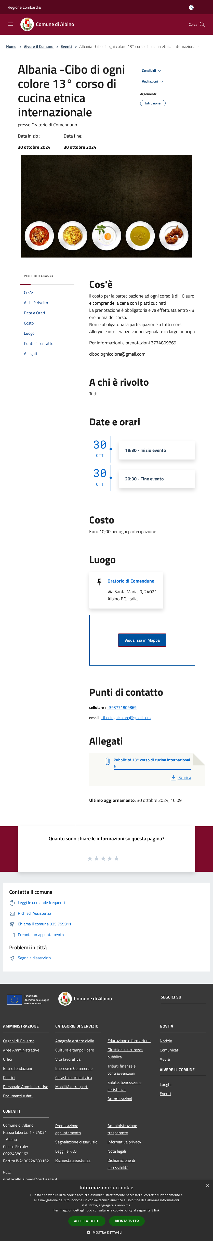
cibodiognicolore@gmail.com (126, 717)
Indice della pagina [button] (38, 276)
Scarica (180, 777)
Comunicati (169, 1050)
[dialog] (106, 1210)
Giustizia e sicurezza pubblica (125, 1053)
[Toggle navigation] (10, 24)
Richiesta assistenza (72, 1160)
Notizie (166, 1041)
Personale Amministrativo (25, 1087)
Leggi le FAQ (66, 1151)
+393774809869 (122, 707)
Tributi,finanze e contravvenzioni (122, 1069)
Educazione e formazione (129, 1040)
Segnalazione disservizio (76, 1142)
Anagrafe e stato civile (74, 1041)
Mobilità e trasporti (71, 1087)
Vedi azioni (153, 81)
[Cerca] (202, 24)
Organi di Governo (18, 1041)
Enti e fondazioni (17, 1068)
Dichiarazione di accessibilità (121, 1163)
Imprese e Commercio (73, 1068)
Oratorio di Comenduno (131, 580)
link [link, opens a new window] (156, 1210)
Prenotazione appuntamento (68, 1129)
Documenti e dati (18, 1096)
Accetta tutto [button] (87, 1221)
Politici (9, 1077)
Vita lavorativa (68, 1059)
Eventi (66, 46)
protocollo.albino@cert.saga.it (30, 1179)
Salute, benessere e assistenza (124, 1085)
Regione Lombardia (24, 7)
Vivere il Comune (39, 46)
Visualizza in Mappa (142, 640)
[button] (106, 1232)
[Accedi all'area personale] (191, 8)
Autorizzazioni (120, 1099)
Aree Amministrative (21, 1050)
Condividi (152, 71)
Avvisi (165, 1059)
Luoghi (165, 1084)
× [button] (207, 1186)
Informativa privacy (124, 1142)
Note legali (117, 1151)
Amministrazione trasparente (122, 1129)
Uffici (7, 1059)
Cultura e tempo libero (74, 1050)
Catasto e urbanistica (73, 1077)
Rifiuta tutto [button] (127, 1221)
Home (11, 46)
